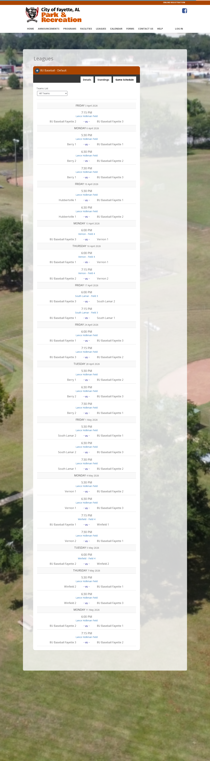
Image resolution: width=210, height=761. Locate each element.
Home (30, 28)
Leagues (101, 28)
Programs (69, 28)
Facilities (86, 28)
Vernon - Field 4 (86, 234)
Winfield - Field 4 (86, 519)
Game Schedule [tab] (125, 79)
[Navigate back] (37, 70)
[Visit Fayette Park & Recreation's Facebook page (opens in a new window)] (184, 10)
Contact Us (145, 28)
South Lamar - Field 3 (86, 296)
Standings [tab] (103, 79)
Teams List (42, 88)
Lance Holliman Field (87, 116)
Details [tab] (87, 78)
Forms (130, 28)
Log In (179, 28)
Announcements (48, 28)
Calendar (116, 28)
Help (160, 28)
